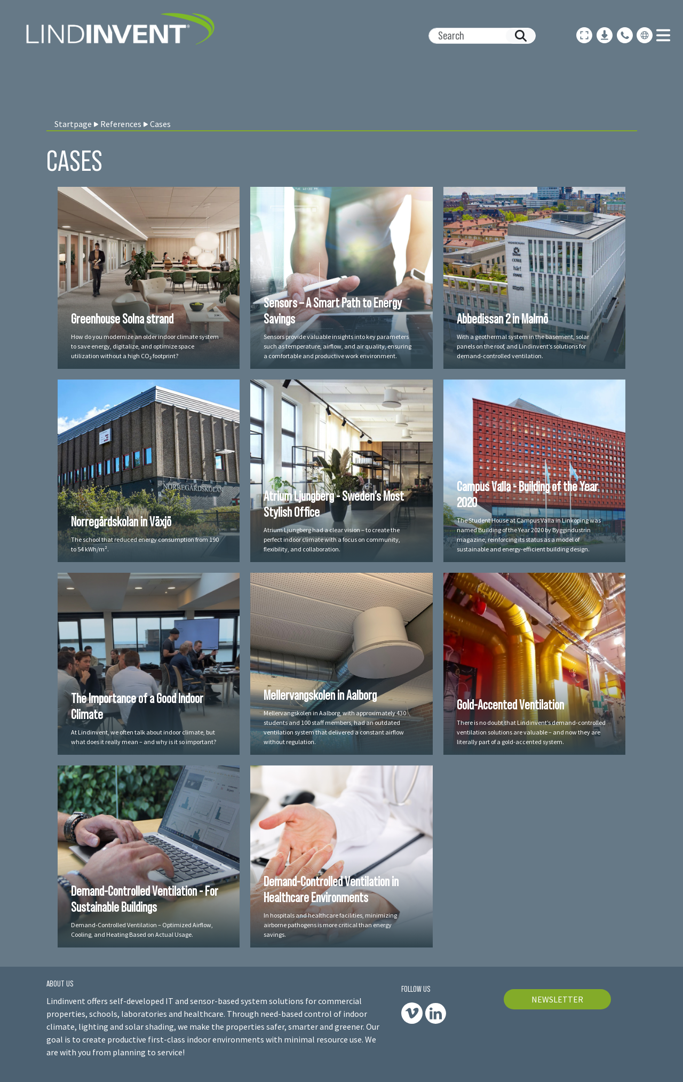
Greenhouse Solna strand (122, 318)
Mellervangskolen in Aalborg (320, 695)
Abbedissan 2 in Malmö (502, 318)
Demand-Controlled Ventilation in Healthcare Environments (331, 889)
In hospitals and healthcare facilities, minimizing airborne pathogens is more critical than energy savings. (330, 924)
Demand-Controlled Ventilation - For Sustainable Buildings (144, 898)
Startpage (73, 124)
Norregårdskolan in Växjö (121, 521)
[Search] (477, 36)
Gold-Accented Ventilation (510, 704)
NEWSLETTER (557, 999)
